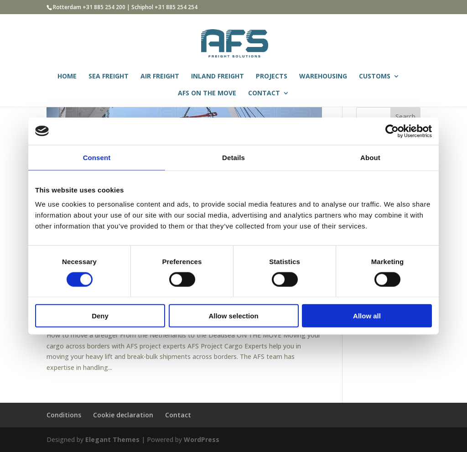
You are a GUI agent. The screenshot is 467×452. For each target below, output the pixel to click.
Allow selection (233, 316)
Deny (100, 316)
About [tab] (370, 157)
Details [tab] (233, 157)
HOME (67, 76)
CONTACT (264, 93)
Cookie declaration (123, 414)
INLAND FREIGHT (217, 76)
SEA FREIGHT (108, 76)
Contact (178, 414)
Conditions (64, 414)
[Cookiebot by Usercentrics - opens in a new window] (392, 131)
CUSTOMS (374, 76)
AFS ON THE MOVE (207, 93)
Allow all (367, 316)
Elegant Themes (112, 439)
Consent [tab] (97, 157)
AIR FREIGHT (159, 76)
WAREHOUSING (323, 76)
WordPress (201, 439)
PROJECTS (271, 76)
